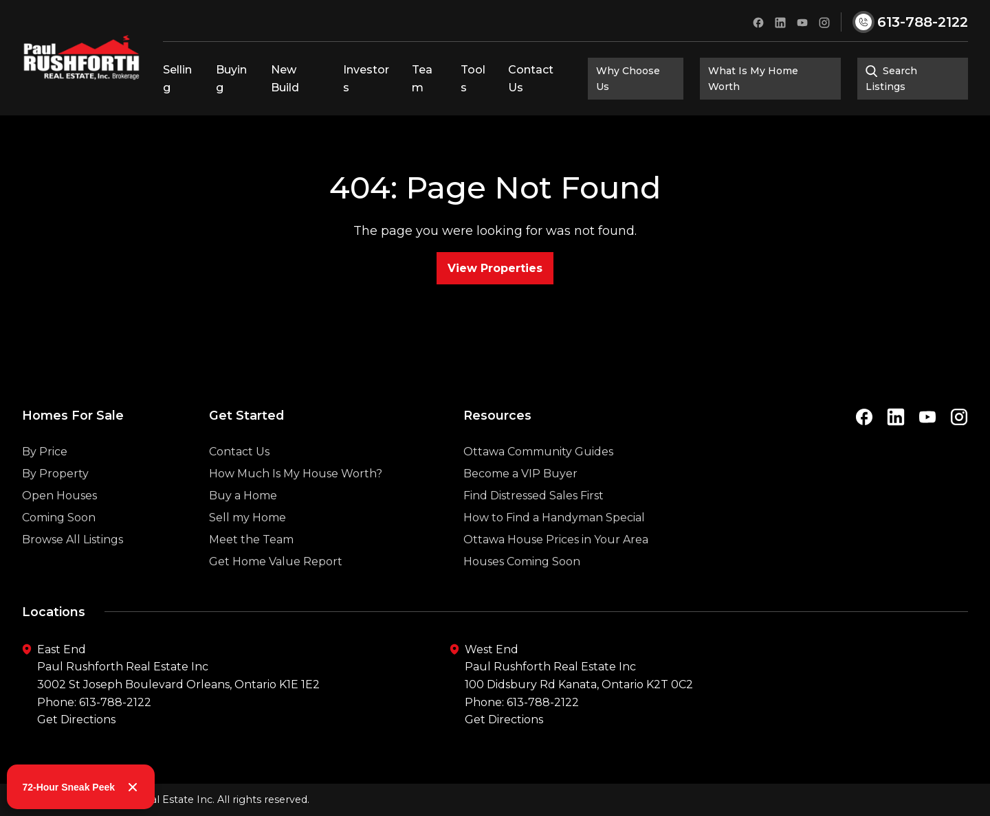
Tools (473, 78)
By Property (55, 499)
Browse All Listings (72, 565)
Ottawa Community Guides (538, 477)
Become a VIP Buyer (520, 499)
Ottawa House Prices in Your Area (555, 565)
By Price (44, 477)
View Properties (495, 268)
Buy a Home (243, 521)
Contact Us (530, 78)
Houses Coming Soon (521, 587)
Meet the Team (251, 565)
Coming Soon (59, 543)
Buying (231, 78)
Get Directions (76, 719)
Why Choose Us (628, 78)
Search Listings (892, 78)
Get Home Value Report (275, 587)
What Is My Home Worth (753, 78)
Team (422, 78)
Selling (177, 78)
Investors (366, 78)
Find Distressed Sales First (533, 521)
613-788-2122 (115, 702)
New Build (285, 78)
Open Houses (59, 521)
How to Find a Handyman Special (554, 543)
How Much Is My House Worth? (295, 499)
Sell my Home (247, 543)
